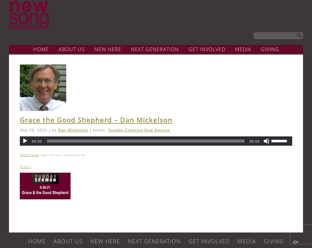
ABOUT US (71, 49)
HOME (41, 49)
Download (29, 154)
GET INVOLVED (206, 49)
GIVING (270, 49)
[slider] (146, 141)
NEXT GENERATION (155, 49)
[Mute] (266, 141)
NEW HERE (107, 49)
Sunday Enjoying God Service (139, 130)
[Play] (25, 141)
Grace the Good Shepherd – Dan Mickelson (96, 119)
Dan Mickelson (73, 130)
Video (25, 166)
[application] (156, 141)
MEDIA (243, 49)
